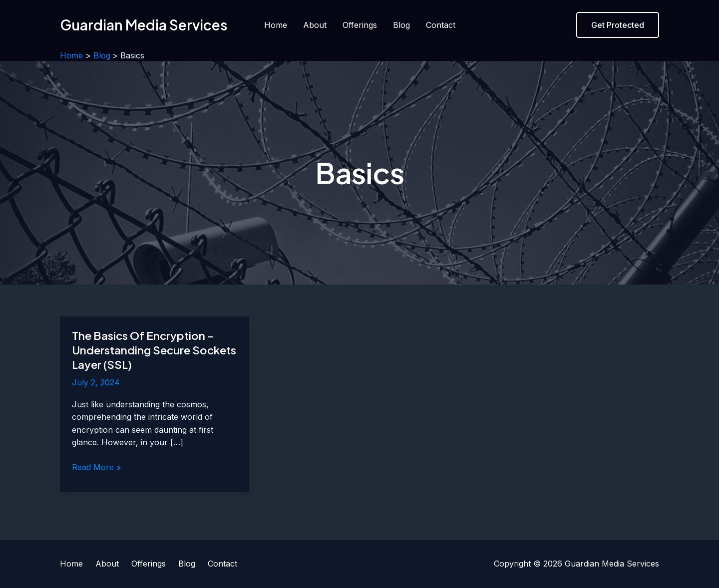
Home (275, 25)
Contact (440, 25)
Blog (401, 25)
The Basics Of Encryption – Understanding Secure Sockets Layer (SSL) (154, 349)
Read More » (96, 467)
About (315, 25)
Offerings (360, 25)
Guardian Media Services (144, 24)
